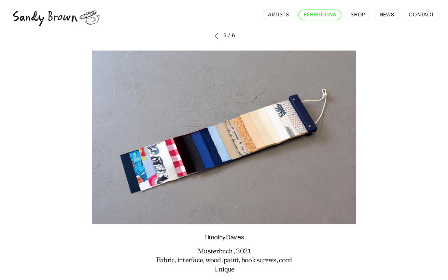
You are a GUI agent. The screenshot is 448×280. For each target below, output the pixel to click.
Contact (421, 15)
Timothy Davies (224, 238)
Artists (278, 15)
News (387, 15)
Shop (358, 15)
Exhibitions (320, 15)
